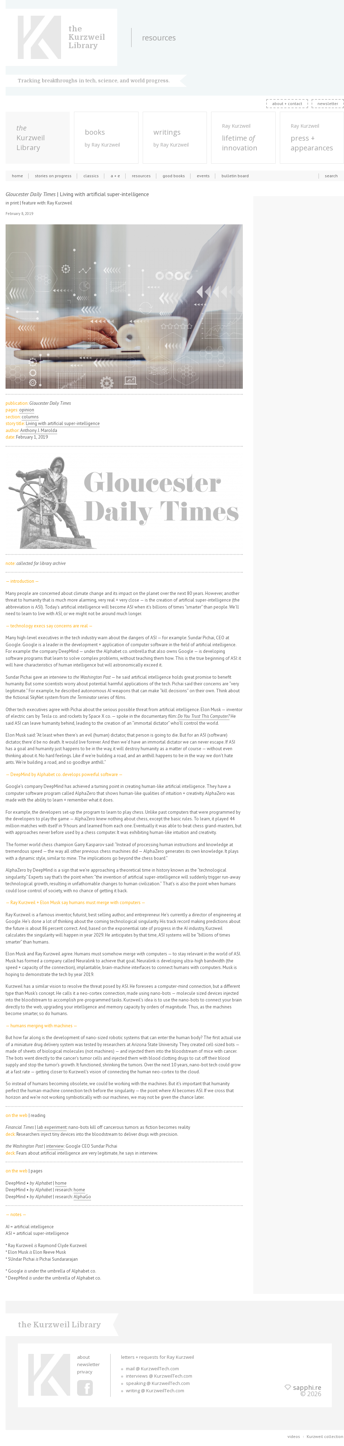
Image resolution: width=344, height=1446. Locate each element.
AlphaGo (82, 1197)
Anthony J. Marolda (38, 430)
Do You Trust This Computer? (204, 716)
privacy (84, 1372)
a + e (115, 175)
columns (30, 417)
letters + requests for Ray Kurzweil (157, 1357)
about (83, 1357)
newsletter (327, 103)
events (203, 175)
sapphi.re (307, 1387)
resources (141, 175)
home (17, 175)
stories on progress (53, 175)
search (331, 175)
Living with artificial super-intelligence (63, 423)
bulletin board (235, 175)
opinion (26, 410)
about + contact (287, 103)
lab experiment (52, 1127)
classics (91, 175)
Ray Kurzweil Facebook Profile (85, 1388)
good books (174, 175)
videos (293, 1436)
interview (55, 1146)
